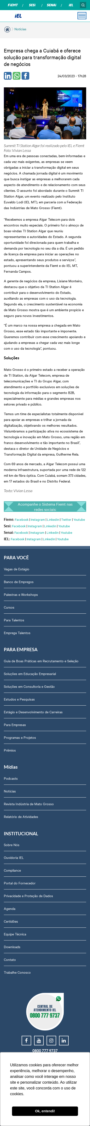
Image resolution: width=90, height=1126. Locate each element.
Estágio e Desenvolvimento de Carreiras (33, 711)
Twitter (66, 519)
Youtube (79, 519)
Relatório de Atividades (21, 816)
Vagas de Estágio (16, 568)
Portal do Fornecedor (20, 883)
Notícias (20, 28)
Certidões (11, 921)
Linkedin (53, 519)
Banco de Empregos (19, 581)
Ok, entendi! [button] (45, 1111)
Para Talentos (14, 620)
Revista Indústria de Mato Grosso (29, 803)
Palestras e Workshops (21, 594)
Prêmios (10, 750)
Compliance (12, 870)
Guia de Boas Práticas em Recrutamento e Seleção (41, 660)
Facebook (22, 519)
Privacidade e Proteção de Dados (28, 895)
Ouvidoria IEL (14, 857)
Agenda (9, 908)
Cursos (9, 607)
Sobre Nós (11, 844)
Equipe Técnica (15, 934)
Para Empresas (15, 724)
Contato (10, 959)
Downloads (12, 946)
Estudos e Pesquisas (19, 699)
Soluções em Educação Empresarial (30, 673)
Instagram (38, 519)
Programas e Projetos (20, 737)
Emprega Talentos (17, 632)
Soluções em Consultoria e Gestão (29, 686)
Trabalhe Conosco (17, 972)
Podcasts (11, 778)
